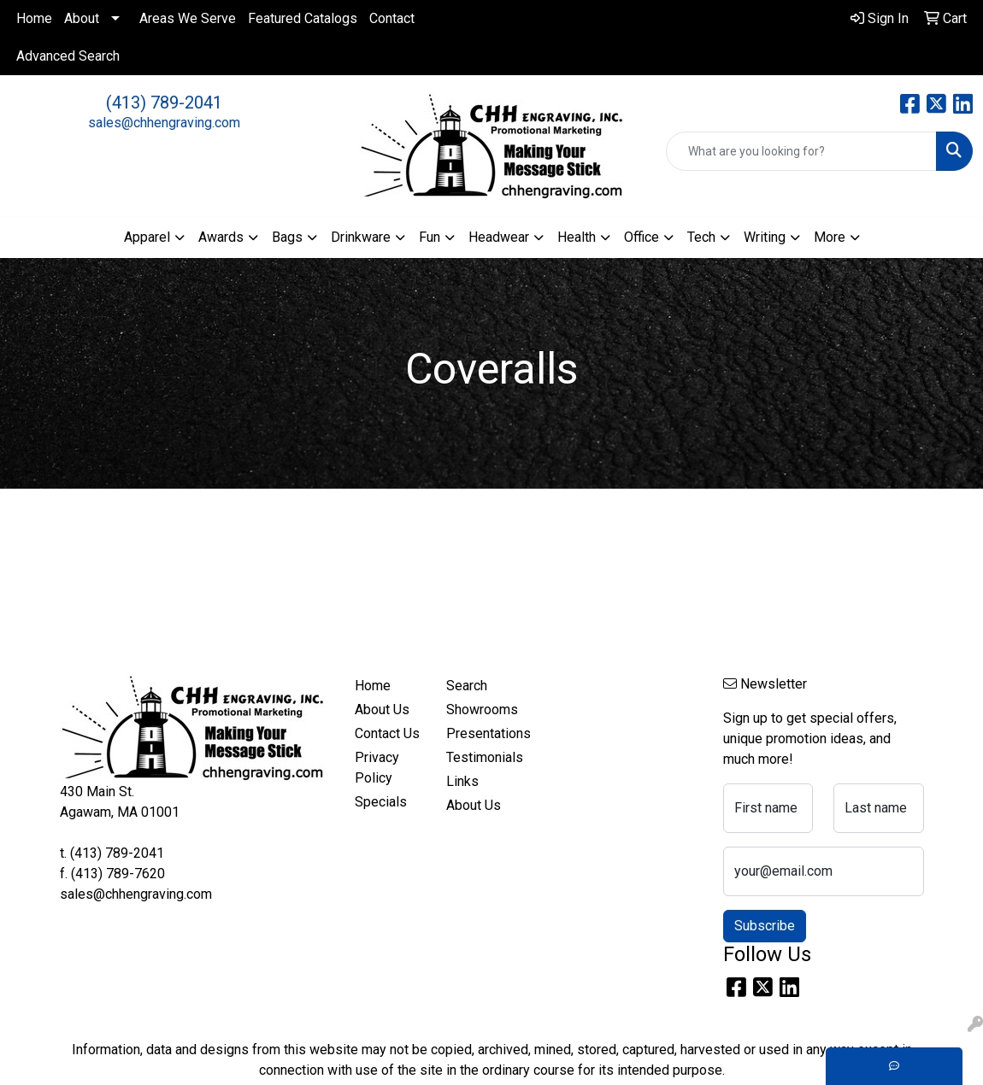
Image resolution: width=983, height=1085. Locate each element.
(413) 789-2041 (164, 102)
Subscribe (764, 926)
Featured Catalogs (302, 18)
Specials (381, 802)
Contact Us (387, 733)
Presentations (482, 733)
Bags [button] (287, 237)
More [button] (829, 237)
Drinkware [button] (361, 237)
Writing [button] (765, 237)
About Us (382, 709)
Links (462, 781)
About (81, 18)
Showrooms (482, 709)
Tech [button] (701, 237)
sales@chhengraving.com (164, 122)
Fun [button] (429, 237)
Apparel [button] (147, 237)
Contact (392, 18)
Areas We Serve (187, 18)
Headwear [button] (498, 237)
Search (466, 685)
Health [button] (576, 237)
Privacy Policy (377, 767)
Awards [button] (221, 237)
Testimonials (482, 757)
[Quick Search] (801, 151)
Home (34, 18)
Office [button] (641, 237)
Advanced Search (68, 56)
